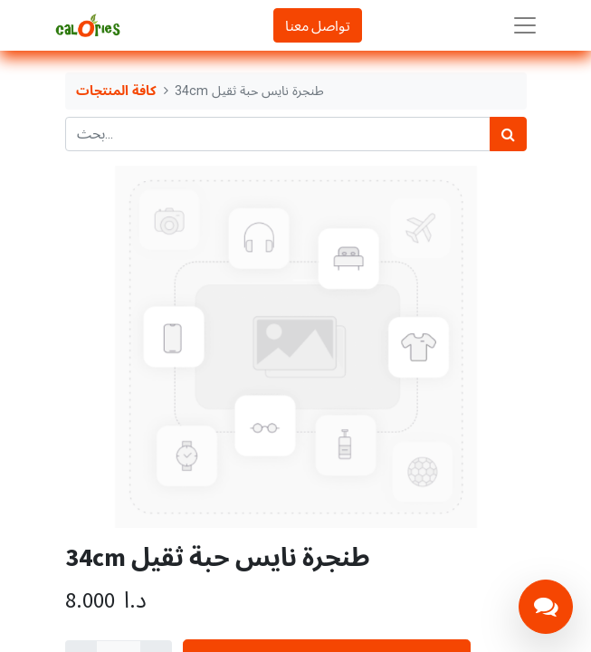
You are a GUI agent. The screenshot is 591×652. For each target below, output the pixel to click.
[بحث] (508, 134)
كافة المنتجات (116, 91)
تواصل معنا (317, 25)
